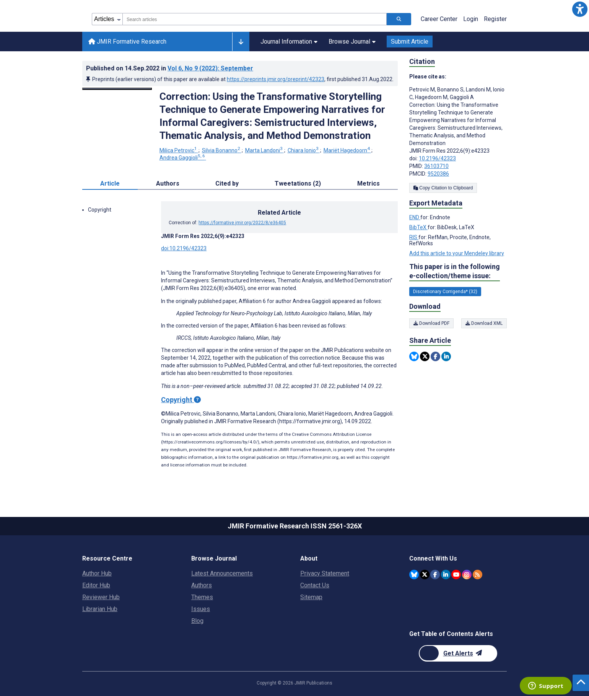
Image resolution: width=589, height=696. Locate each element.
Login (470, 19)
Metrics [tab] (368, 183)
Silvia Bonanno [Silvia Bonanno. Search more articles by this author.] (221, 150)
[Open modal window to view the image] (117, 89)
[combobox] (254, 19)
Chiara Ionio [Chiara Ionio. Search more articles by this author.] (304, 150)
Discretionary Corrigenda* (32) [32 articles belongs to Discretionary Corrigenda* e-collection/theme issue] (445, 291)
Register (495, 19)
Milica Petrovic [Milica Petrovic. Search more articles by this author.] (178, 150)
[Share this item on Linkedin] (446, 356)
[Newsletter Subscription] (458, 653)
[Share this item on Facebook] (435, 356)
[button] (579, 9)
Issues (200, 609)
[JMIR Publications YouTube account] (456, 574)
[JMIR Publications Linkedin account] (446, 574)
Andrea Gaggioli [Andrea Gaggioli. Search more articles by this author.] (182, 158)
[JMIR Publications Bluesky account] (414, 574)
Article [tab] (110, 183)
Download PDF (431, 323)
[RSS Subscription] (477, 574)
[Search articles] (399, 19)
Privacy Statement (324, 573)
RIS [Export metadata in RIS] (413, 237)
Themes (202, 597)
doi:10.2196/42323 (184, 248)
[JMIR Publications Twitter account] (425, 574)
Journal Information (288, 41)
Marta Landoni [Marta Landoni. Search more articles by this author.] (264, 150)
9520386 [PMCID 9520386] (438, 174)
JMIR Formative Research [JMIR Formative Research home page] (127, 41)
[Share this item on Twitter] (425, 356)
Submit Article (409, 41)
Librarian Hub (99, 609)
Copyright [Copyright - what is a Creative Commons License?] (181, 400)
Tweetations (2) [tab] (298, 183)
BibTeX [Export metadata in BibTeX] (418, 227)
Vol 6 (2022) (210, 68)
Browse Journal (352, 41)
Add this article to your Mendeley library (456, 253)
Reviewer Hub (101, 597)
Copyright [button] (99, 210)
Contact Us (314, 585)
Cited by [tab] (227, 183)
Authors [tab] (167, 183)
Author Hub (97, 573)
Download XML (484, 323)
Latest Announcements (222, 573)
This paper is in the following (454, 271)
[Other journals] (240, 42)
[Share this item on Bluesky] (414, 356)
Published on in (169, 68)
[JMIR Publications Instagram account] (467, 574)
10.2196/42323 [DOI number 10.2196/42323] (437, 158)
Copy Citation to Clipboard (443, 188)
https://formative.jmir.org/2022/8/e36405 (242, 222)
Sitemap (311, 597)
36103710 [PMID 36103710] (436, 166)
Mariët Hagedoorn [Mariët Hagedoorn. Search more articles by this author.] (347, 150)
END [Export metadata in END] (414, 217)
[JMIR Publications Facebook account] (435, 574)
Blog (197, 620)
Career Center (439, 19)
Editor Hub (96, 585)
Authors (201, 585)
